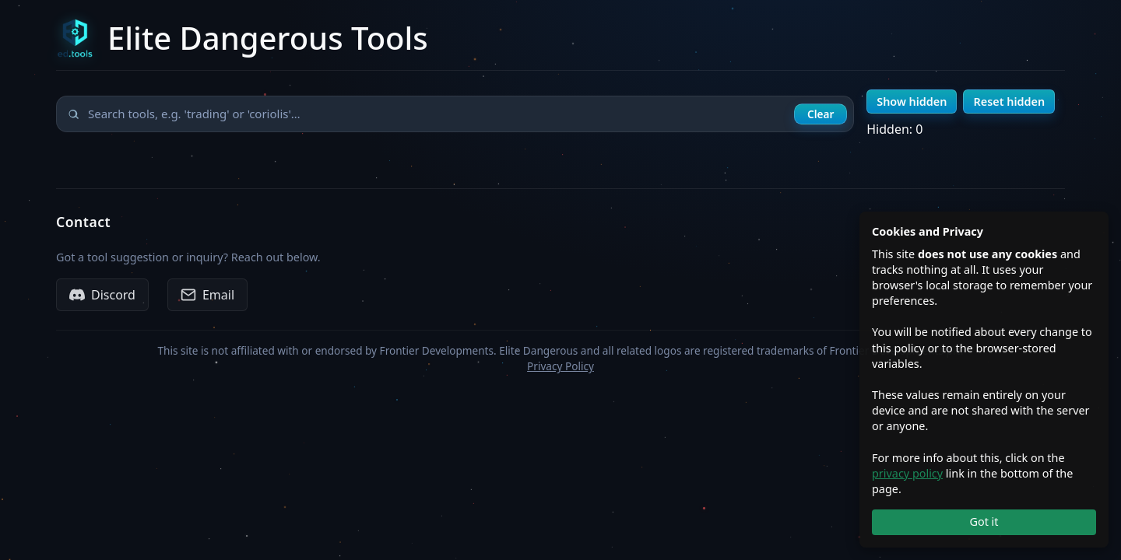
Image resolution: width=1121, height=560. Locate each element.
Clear (820, 114)
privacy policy (907, 473)
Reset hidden (1009, 101)
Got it (983, 521)
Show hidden (912, 101)
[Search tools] (455, 114)
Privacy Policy (560, 366)
